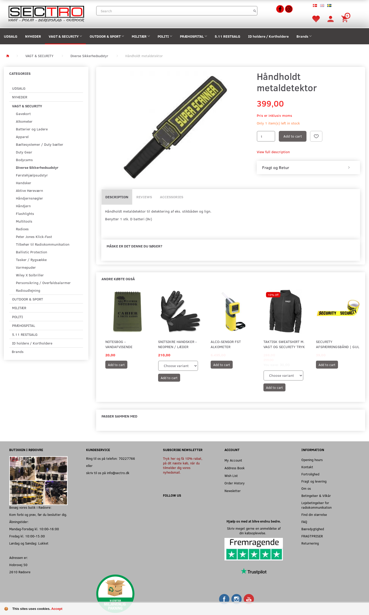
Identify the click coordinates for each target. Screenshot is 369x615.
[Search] (254, 10)
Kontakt (307, 467)
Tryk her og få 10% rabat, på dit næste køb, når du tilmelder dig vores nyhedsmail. (182, 465)
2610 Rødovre (19, 572)
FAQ (304, 521)
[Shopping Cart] (345, 19)
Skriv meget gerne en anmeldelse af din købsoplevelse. (254, 530)
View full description (273, 151)
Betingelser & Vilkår (316, 495)
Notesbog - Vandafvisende (118, 344)
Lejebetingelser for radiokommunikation (316, 505)
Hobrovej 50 (18, 564)
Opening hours (312, 459)
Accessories (171, 196)
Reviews (144, 196)
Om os (306, 488)
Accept (56, 609)
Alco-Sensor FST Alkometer (226, 344)
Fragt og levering (313, 481)
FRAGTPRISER (312, 536)
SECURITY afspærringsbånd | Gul (337, 344)
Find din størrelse (314, 514)
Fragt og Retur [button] (275, 167)
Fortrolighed (310, 474)
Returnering (310, 543)
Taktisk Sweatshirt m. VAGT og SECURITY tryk (284, 344)
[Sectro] (46, 13)
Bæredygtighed (312, 529)
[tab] (308, 167)
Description (116, 196)
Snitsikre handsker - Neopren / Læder (177, 344)
